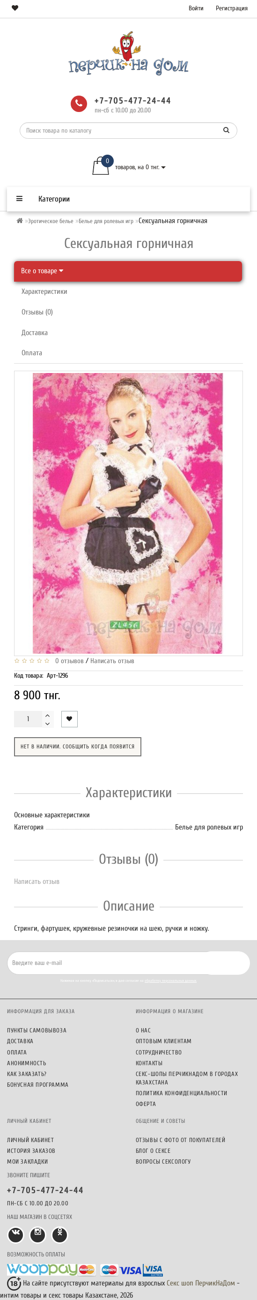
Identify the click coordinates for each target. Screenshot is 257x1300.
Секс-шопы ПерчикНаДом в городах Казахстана (187, 1078)
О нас (143, 1030)
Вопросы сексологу (163, 1161)
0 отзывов (67, 661)
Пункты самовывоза (36, 1030)
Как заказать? (27, 1073)
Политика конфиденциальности (182, 1093)
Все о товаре (42, 271)
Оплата (32, 353)
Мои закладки (27, 1161)
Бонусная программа (38, 1084)
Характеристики (44, 291)
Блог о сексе (153, 1150)
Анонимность (26, 1063)
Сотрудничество (159, 1052)
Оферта (146, 1103)
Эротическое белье (50, 220)
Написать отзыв (112, 661)
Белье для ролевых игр (106, 220)
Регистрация (232, 8)
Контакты (149, 1063)
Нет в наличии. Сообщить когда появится (78, 746)
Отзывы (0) (37, 312)
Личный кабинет (30, 1139)
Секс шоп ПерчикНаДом (201, 1283)
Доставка (35, 333)
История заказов (31, 1150)
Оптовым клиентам (164, 1041)
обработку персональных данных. (171, 981)
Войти (196, 8)
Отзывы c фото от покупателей (181, 1139)
